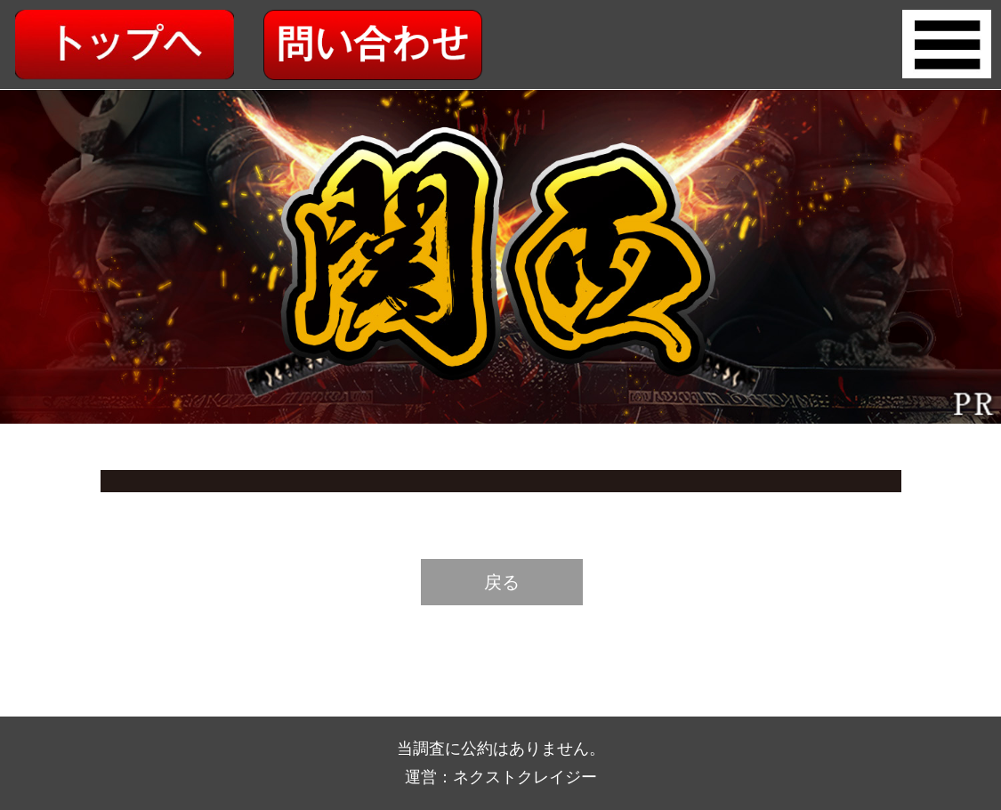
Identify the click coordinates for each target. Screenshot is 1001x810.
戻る (502, 582)
